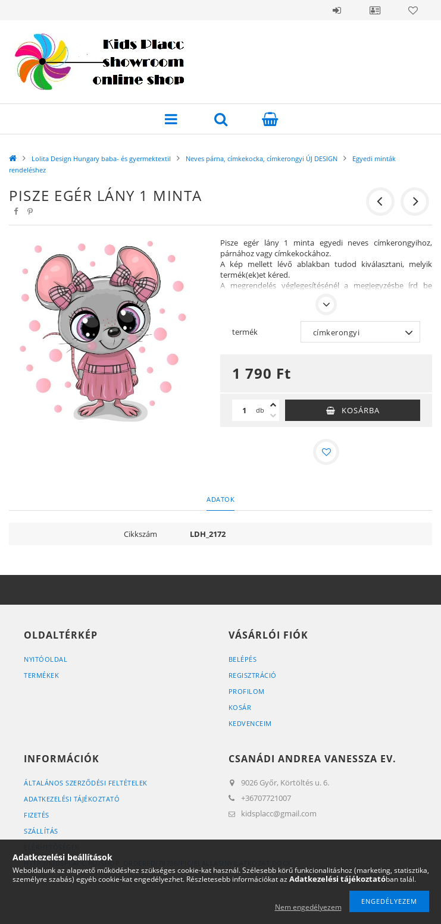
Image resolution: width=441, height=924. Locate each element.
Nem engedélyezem (308, 907)
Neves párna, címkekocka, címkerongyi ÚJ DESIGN (261, 158)
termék (245, 331)
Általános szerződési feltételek (86, 782)
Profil (375, 10)
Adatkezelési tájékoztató (72, 798)
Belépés (337, 10)
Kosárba (361, 410)
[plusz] (273, 405)
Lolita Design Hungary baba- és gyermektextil (101, 158)
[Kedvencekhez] (326, 452)
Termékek (41, 675)
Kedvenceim (250, 723)
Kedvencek (413, 10)
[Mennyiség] (244, 410)
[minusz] (273, 415)
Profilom (247, 691)
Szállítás (41, 830)
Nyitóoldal (45, 659)
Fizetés (36, 814)
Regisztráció (253, 675)
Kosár (240, 707)
